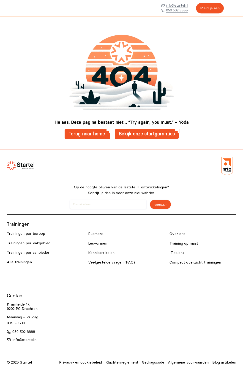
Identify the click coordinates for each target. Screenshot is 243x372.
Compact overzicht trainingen (195, 262)
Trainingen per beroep (26, 233)
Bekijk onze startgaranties (147, 134)
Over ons (177, 234)
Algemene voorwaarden (188, 362)
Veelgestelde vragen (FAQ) (111, 262)
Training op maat (183, 243)
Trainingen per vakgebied (28, 243)
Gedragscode (153, 362)
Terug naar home (87, 134)
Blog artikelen (224, 362)
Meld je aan (208, 8)
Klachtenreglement (122, 362)
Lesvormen (97, 243)
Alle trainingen (19, 262)
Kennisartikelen (101, 253)
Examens (96, 234)
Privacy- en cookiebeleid (80, 362)
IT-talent (176, 253)
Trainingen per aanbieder (28, 252)
